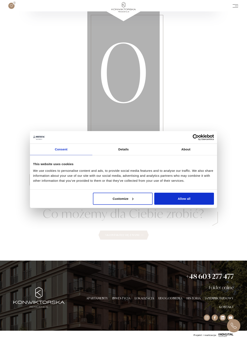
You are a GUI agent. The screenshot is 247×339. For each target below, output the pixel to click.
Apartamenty (97, 298)
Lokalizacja (144, 298)
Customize (123, 198)
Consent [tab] (61, 149)
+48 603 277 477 (210, 276)
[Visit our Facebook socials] (215, 318)
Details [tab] (123, 149)
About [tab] (185, 149)
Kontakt (226, 307)
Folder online (221, 287)
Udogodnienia (170, 298)
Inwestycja (121, 298)
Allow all (184, 198)
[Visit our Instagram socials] (207, 318)
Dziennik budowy (219, 298)
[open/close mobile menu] (235, 5)
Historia (194, 298)
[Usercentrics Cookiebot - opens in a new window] (196, 137)
